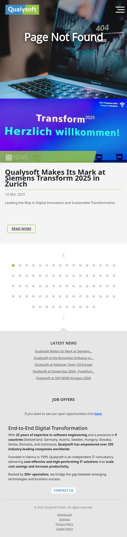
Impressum (64, 514)
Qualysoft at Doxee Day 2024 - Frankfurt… (63, 371)
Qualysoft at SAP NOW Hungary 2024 (63, 378)
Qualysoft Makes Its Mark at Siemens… (63, 351)
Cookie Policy (64, 529)
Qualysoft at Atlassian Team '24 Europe (63, 364)
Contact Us (63, 490)
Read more (21, 229)
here (98, 414)
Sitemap (64, 519)
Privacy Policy (64, 524)
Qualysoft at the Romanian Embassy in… (63, 358)
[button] (13, 265)
